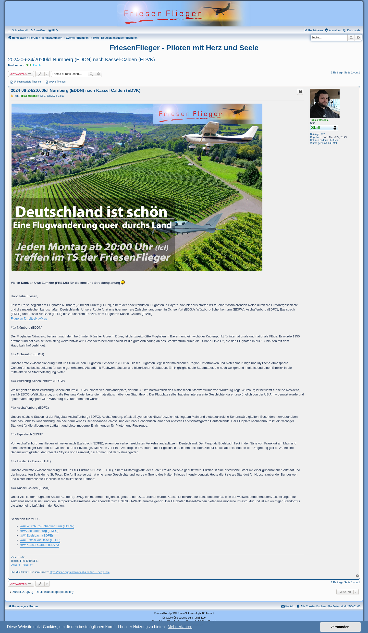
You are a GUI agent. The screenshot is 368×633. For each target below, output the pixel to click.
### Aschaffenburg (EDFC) (39, 531)
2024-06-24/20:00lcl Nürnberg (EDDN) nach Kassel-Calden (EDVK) (81, 59)
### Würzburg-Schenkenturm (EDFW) (47, 526)
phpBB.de (200, 617)
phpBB (171, 613)
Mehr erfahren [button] (180, 627)
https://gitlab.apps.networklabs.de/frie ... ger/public (79, 572)
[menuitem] (37, 30)
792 (323, 134)
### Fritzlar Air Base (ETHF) (40, 540)
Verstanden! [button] (341, 627)
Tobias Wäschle (319, 120)
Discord (15, 564)
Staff (28, 65)
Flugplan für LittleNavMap (29, 318)
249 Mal (332, 143)
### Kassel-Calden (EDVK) (39, 545)
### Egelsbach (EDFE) (36, 535)
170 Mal (334, 140)
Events (37, 65)
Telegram (27, 564)
